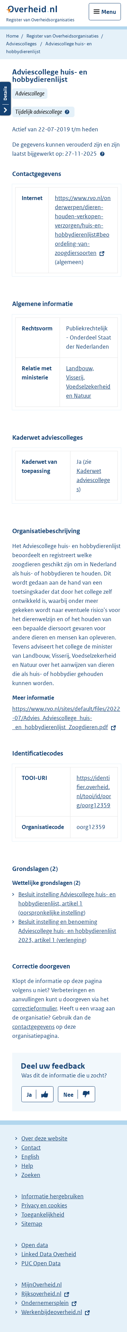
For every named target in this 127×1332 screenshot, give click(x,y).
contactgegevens (33, 1026)
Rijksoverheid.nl (41, 1293)
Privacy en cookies (44, 1205)
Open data (34, 1245)
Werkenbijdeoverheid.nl (51, 1312)
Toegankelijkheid (42, 1214)
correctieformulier (34, 1008)
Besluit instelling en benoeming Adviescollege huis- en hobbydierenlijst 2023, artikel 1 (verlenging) (67, 931)
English (30, 1156)
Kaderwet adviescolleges (93, 480)
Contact (31, 1147)
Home (12, 36)
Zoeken (30, 1175)
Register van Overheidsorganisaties (62, 36)
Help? (67, 112)
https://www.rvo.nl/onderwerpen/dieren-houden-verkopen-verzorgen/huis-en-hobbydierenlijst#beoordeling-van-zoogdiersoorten (83, 225)
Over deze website (44, 1138)
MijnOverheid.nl (41, 1284)
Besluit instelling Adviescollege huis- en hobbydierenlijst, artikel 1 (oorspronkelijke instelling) (67, 903)
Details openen (5, 98)
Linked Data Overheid (48, 1254)
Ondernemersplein (45, 1303)
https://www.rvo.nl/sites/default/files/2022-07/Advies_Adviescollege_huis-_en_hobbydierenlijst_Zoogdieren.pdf (66, 718)
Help (27, 1166)
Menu (108, 12)
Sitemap (31, 1223)
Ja (29, 1094)
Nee (68, 1094)
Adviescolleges (21, 44)
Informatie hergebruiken (52, 1196)
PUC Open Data (41, 1263)
